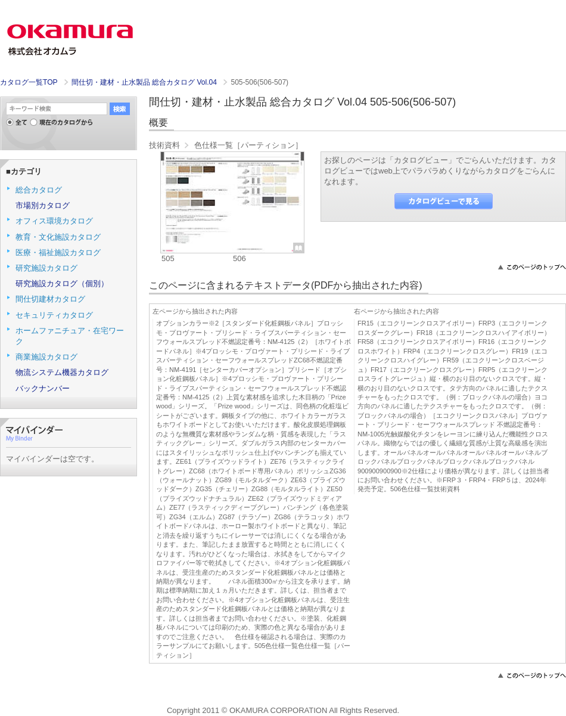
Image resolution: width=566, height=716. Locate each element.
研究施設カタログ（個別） (61, 283)
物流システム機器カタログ (61, 372)
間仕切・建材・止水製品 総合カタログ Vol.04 (145, 82)
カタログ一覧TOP (28, 82)
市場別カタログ (42, 205)
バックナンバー (42, 388)
